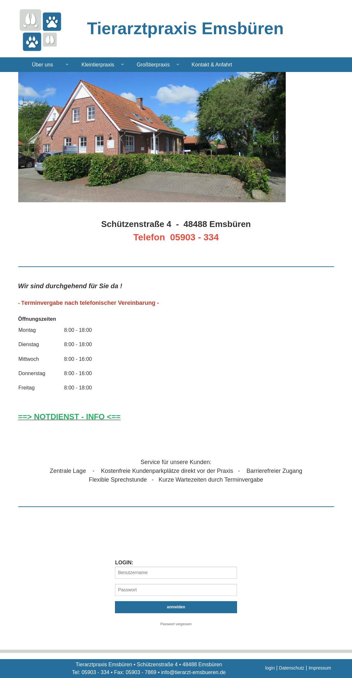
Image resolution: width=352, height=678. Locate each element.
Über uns (42, 64)
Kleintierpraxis (97, 64)
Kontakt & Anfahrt (211, 64)
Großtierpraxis (153, 64)
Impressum (320, 668)
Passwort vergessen (176, 624)
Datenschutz (291, 668)
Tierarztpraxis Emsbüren (185, 28)
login (270, 668)
